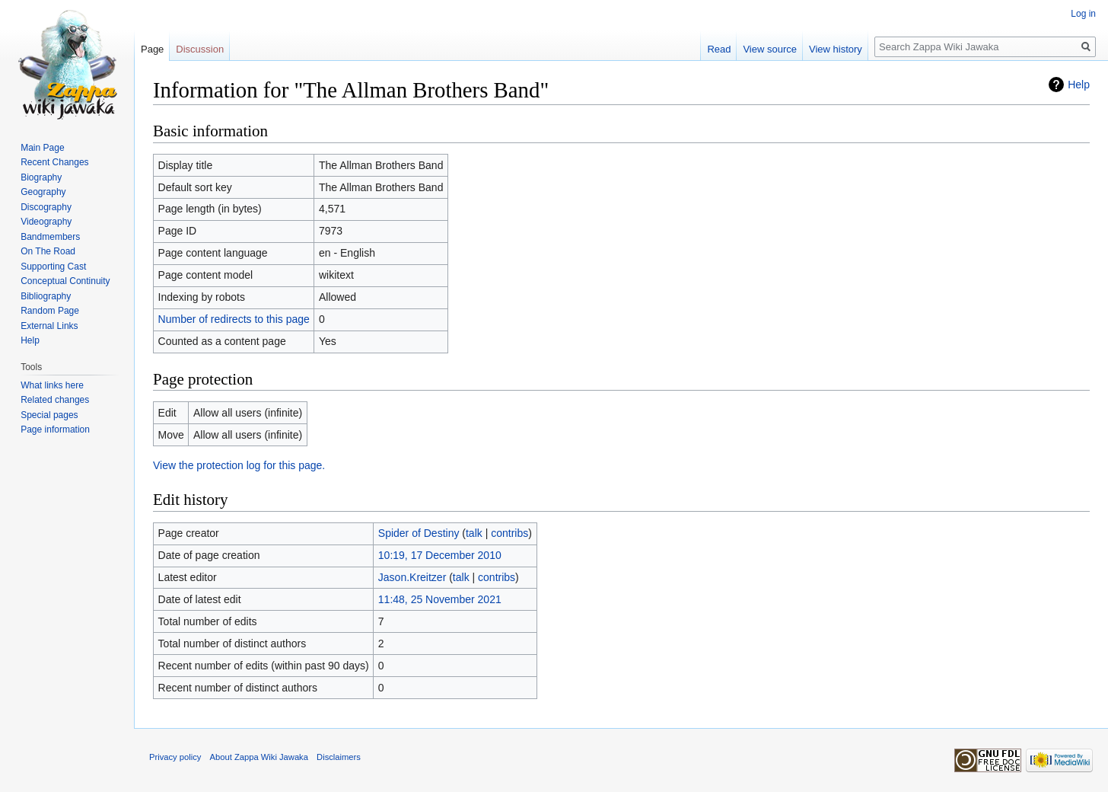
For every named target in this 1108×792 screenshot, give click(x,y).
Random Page (50, 310)
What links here (52, 385)
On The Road (48, 251)
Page (152, 49)
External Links (49, 326)
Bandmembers (50, 237)
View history (835, 49)
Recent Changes (54, 162)
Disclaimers (339, 757)
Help (1079, 84)
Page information (55, 429)
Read (719, 49)
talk (474, 533)
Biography (41, 177)
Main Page (42, 147)
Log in (1083, 13)
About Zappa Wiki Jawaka (259, 757)
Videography (46, 221)
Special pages (49, 415)
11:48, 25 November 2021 (439, 599)
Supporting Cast (53, 266)
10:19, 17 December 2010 (439, 555)
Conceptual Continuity (65, 281)
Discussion (200, 49)
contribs (509, 533)
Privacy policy (175, 757)
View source (770, 49)
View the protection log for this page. (239, 465)
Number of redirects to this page (234, 319)
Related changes (55, 399)
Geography (43, 192)
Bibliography (46, 296)
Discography (46, 207)
